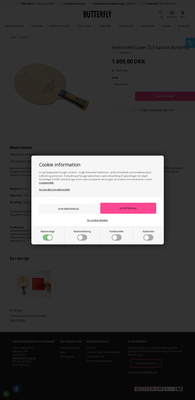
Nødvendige (48, 235)
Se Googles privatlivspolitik (54, 189)
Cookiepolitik (46, 182)
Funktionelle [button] (117, 235)
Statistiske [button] (148, 235)
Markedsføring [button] (82, 235)
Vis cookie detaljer (97, 220)
